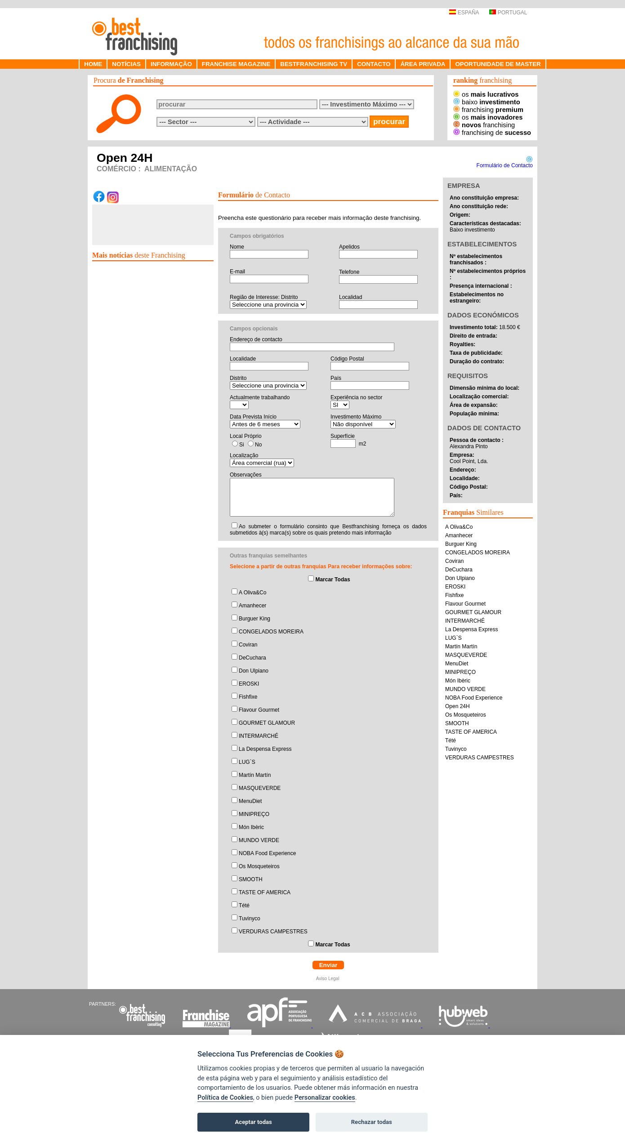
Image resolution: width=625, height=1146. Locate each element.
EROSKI (249, 684)
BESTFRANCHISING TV (313, 64)
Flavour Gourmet (259, 710)
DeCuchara (252, 658)
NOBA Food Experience (267, 853)
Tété (244, 905)
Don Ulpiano (253, 671)
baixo (486, 102)
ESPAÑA (463, 12)
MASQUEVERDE (260, 788)
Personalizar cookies (325, 1097)
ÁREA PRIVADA (422, 64)
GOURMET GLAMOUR (267, 723)
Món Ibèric (251, 827)
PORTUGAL (508, 12)
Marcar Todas (332, 579)
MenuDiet (250, 801)
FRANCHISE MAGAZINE (236, 64)
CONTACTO (373, 64)
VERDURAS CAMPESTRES (273, 931)
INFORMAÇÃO (171, 64)
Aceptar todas (253, 1122)
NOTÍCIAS (126, 64)
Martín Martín (255, 775)
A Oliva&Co (252, 592)
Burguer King (254, 618)
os (485, 94)
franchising (488, 109)
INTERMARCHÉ (258, 736)
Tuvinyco (249, 918)
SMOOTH (251, 879)
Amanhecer (252, 605)
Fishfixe (248, 697)
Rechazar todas (371, 1122)
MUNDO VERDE (259, 840)
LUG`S (247, 762)
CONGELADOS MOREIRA (271, 632)
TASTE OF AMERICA (264, 892)
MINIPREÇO (254, 814)
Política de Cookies (225, 1097)
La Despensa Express (265, 749)
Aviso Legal (328, 978)
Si (241, 444)
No (258, 444)
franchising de (492, 132)
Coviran (248, 645)
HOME (93, 64)
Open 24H (457, 706)
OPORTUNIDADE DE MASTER (497, 64)
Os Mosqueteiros (259, 866)
